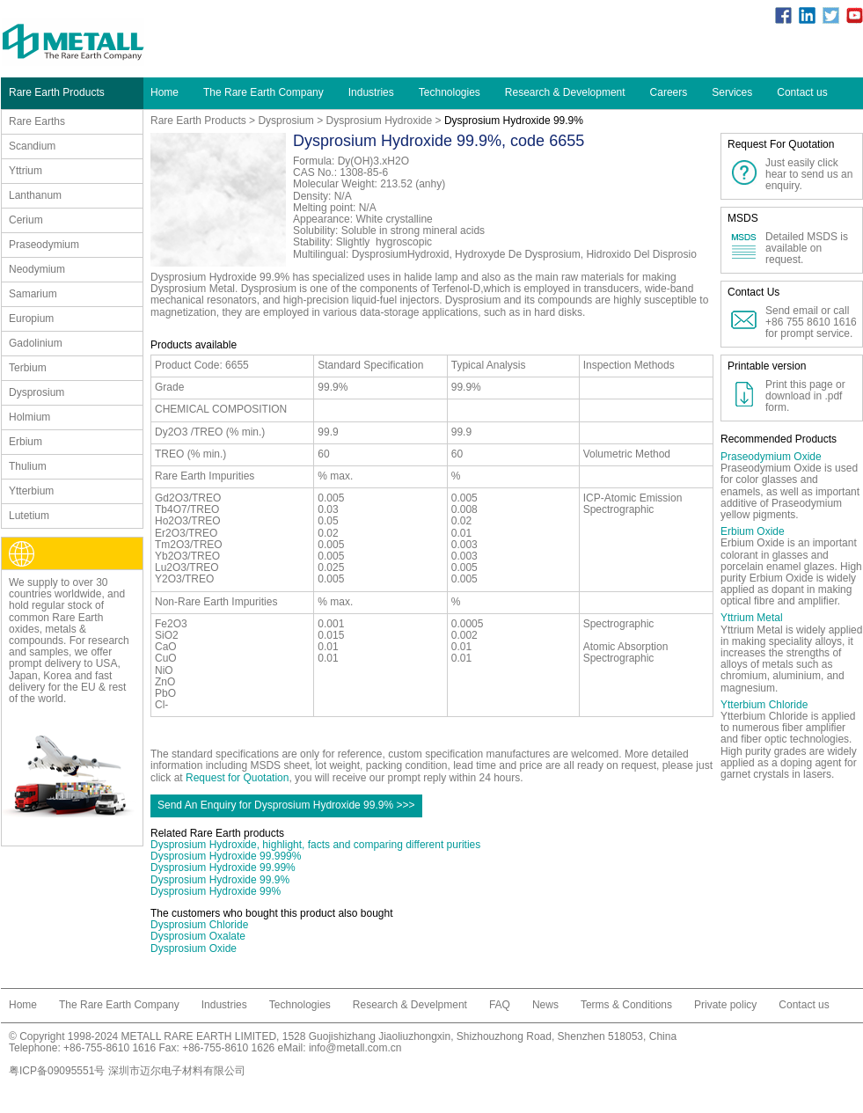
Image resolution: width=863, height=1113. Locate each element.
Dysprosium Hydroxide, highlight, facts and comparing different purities (315, 844)
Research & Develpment (410, 1005)
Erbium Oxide (752, 531)
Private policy (725, 1005)
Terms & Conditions (626, 1005)
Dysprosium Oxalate (197, 936)
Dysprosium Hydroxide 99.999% (225, 856)
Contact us (802, 92)
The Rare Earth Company (263, 92)
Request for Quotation (237, 778)
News (545, 1005)
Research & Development (565, 92)
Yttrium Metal (751, 617)
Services (732, 92)
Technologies (449, 92)
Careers (669, 92)
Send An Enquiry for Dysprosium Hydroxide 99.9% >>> (286, 805)
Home (164, 92)
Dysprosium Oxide (193, 948)
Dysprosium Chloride (199, 925)
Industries (371, 92)
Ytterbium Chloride (764, 705)
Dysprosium (285, 120)
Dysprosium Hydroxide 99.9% (219, 880)
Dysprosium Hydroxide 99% (215, 891)
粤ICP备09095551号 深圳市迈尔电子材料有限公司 (127, 1071)
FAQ (499, 1005)
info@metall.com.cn (355, 1048)
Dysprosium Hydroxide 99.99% (223, 867)
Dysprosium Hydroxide (378, 120)
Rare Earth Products (198, 120)
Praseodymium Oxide (771, 456)
